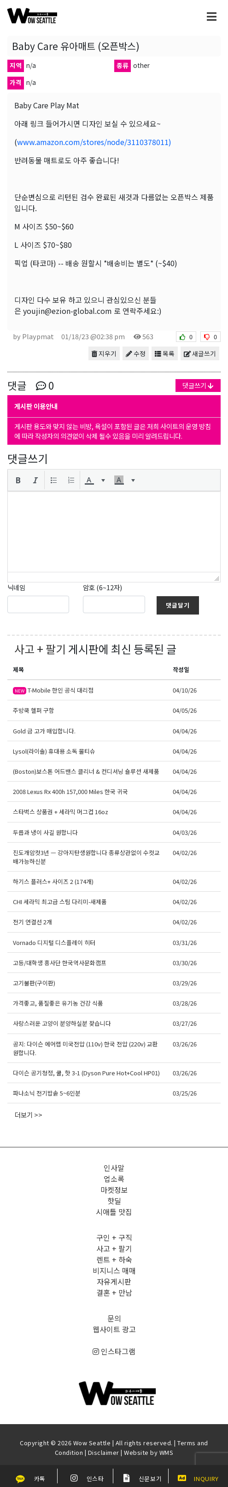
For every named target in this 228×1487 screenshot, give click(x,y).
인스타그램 (114, 1351)
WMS (166, 1452)
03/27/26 (185, 1023)
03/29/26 (185, 982)
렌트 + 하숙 (114, 1259)
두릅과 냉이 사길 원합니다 (45, 832)
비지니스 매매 (114, 1270)
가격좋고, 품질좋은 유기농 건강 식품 (58, 1003)
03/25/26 (185, 1093)
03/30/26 (185, 962)
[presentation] (18, 480)
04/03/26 (185, 832)
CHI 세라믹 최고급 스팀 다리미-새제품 (60, 901)
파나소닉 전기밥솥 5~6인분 (47, 1093)
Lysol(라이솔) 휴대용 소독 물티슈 (54, 751)
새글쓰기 (200, 353)
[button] (18, 480)
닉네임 (16, 587)
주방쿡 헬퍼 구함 (33, 710)
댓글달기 (178, 605)
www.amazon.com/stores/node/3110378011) (94, 141)
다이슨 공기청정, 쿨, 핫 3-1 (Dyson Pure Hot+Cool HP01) (86, 1072)
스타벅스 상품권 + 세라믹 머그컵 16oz (60, 811)
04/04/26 (185, 731)
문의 (114, 1318)
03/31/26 (185, 942)
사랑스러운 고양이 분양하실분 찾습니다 (62, 1023)
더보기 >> (28, 1114)
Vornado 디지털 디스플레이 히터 (54, 942)
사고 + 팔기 (40, 649)
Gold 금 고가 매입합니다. (44, 731)
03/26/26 (185, 1044)
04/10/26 (185, 690)
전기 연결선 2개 (32, 921)
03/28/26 (185, 1003)
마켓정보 (114, 1189)
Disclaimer (103, 1452)
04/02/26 (185, 852)
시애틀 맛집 (114, 1211)
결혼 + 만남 (114, 1292)
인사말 (114, 1167)
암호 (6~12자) (102, 587)
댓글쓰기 (198, 385)
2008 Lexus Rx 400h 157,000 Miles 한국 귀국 (70, 791)
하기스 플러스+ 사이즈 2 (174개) (53, 881)
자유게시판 (114, 1281)
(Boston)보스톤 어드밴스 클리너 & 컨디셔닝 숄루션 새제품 (86, 771)
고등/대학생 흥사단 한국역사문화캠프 (59, 962)
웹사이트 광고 (114, 1329)
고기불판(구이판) (34, 982)
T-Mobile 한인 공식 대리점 (53, 690)
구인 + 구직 (114, 1237)
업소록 (114, 1178)
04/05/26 (185, 710)
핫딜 (114, 1200)
